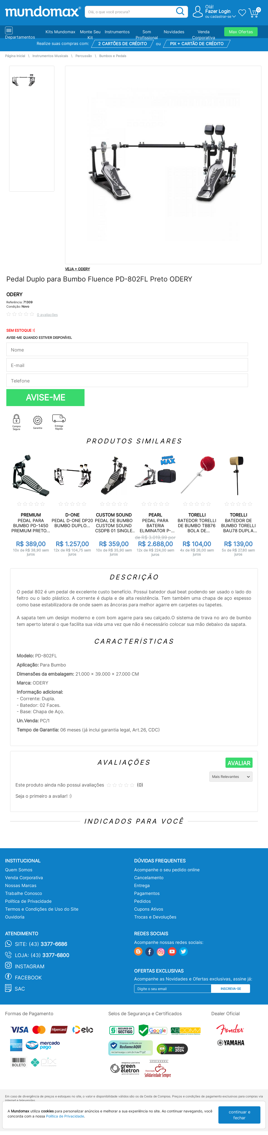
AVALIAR (239, 763)
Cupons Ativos (148, 909)
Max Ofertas (241, 31)
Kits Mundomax (60, 31)
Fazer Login (218, 11)
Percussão (83, 56)
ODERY (14, 294)
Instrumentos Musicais (50, 56)
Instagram (30, 966)
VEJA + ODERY (77, 269)
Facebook (28, 978)
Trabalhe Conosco (23, 893)
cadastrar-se (220, 16)
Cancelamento (148, 877)
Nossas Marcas (20, 885)
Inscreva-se (231, 989)
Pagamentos (147, 893)
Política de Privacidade (28, 901)
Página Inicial (15, 56)
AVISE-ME (45, 397)
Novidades (174, 31)
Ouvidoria (15, 917)
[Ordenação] (231, 777)
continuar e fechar (239, 1114)
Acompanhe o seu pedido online (167, 869)
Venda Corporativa (24, 877)
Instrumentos (117, 31)
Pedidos (142, 901)
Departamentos (20, 37)
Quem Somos (18, 869)
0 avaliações (47, 314)
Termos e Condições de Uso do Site (41, 909)
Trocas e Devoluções (155, 917)
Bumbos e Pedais (112, 56)
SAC (20, 989)
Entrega (142, 885)
